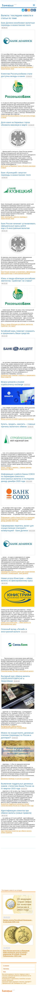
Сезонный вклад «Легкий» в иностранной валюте (17, 671)
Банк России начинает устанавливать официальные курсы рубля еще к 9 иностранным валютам (18, 272)
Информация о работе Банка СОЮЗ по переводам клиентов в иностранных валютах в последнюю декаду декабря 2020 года (18, 519)
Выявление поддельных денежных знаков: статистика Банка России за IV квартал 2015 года (17, 804)
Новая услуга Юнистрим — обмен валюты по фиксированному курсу (16, 623)
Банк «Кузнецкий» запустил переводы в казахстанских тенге (14, 217)
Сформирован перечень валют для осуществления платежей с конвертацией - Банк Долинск (18, 572)
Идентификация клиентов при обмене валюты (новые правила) (16, 831)
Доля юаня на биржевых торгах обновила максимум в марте (18, 166)
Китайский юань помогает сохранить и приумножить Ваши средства (18, 376)
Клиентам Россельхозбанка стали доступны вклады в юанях (18, 116)
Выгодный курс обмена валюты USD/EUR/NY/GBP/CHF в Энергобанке (13, 727)
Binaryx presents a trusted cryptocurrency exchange (17, 419)
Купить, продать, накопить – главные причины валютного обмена (16, 468)
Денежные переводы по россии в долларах (15, 778)
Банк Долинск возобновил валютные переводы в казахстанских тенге (17, 68)
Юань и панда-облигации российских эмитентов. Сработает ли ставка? (17, 325)
